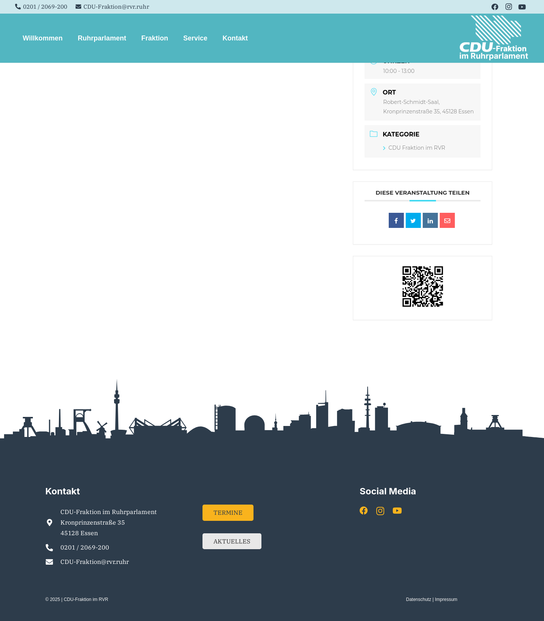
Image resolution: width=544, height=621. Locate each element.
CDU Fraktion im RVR (414, 147)
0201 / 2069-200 (84, 547)
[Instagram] (508, 7)
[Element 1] (494, 38)
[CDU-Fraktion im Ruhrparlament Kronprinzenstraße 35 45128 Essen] (52, 522)
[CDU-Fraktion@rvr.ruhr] (52, 561)
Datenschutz (418, 599)
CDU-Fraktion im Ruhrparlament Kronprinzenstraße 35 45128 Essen (108, 522)
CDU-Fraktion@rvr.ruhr (94, 561)
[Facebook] (495, 7)
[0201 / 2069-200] (52, 547)
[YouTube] (522, 7)
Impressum (446, 599)
